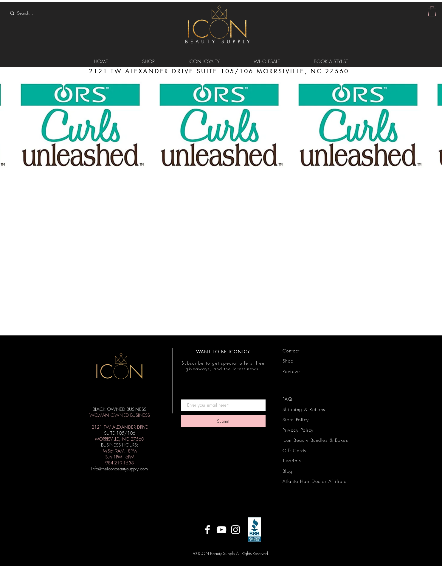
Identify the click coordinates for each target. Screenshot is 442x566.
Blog (288, 471)
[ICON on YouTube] (221, 530)
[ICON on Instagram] (235, 530)
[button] (432, 11)
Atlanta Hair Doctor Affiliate (315, 481)
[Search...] (46, 13)
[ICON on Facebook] (207, 530)
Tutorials (292, 461)
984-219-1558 (119, 463)
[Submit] (223, 421)
